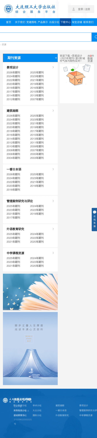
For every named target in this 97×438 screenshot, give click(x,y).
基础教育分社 (20, 415)
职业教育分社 (20, 405)
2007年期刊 (37, 99)
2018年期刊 (13, 88)
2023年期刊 (37, 76)
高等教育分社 (20, 410)
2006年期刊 (13, 154)
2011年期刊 (37, 142)
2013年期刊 (37, 95)
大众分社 (37, 410)
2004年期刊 (13, 158)
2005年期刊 (37, 154)
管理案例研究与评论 (30, 201)
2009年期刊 (37, 146)
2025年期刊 (37, 72)
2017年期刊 (13, 91)
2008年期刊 (13, 150)
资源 (4, 44)
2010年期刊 (13, 146)
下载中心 (65, 22)
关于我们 (20, 22)
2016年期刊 (37, 88)
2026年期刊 (13, 72)
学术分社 (37, 405)
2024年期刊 (13, 76)
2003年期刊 (37, 158)
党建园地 (31, 22)
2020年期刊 (13, 84)
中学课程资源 (30, 253)
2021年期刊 (37, 80)
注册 (87, 9)
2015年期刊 (37, 91)
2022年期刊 (13, 80)
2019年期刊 (37, 84)
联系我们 (88, 22)
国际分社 (37, 415)
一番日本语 (30, 169)
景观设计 (30, 67)
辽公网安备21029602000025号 (23, 419)
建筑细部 (30, 110)
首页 (8, 22)
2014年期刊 (13, 95)
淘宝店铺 (77, 22)
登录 (80, 9)
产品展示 (43, 22)
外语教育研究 (30, 228)
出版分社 (54, 22)
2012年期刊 (13, 99)
